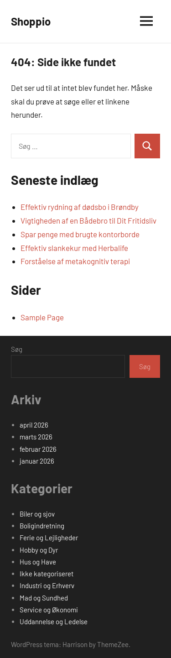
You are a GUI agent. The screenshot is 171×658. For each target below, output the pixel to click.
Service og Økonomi (49, 610)
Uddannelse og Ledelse (54, 621)
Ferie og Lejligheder (49, 537)
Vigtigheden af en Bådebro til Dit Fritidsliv (88, 220)
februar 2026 (38, 449)
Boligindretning (42, 526)
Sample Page (42, 317)
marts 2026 (36, 437)
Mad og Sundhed (44, 598)
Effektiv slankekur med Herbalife (74, 247)
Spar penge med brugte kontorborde (80, 234)
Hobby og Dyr (39, 550)
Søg (16, 349)
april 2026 (34, 425)
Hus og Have (38, 562)
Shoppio (31, 21)
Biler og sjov (37, 514)
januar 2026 (37, 461)
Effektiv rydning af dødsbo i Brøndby (80, 206)
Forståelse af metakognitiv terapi (75, 261)
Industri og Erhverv (47, 585)
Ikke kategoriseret (46, 573)
